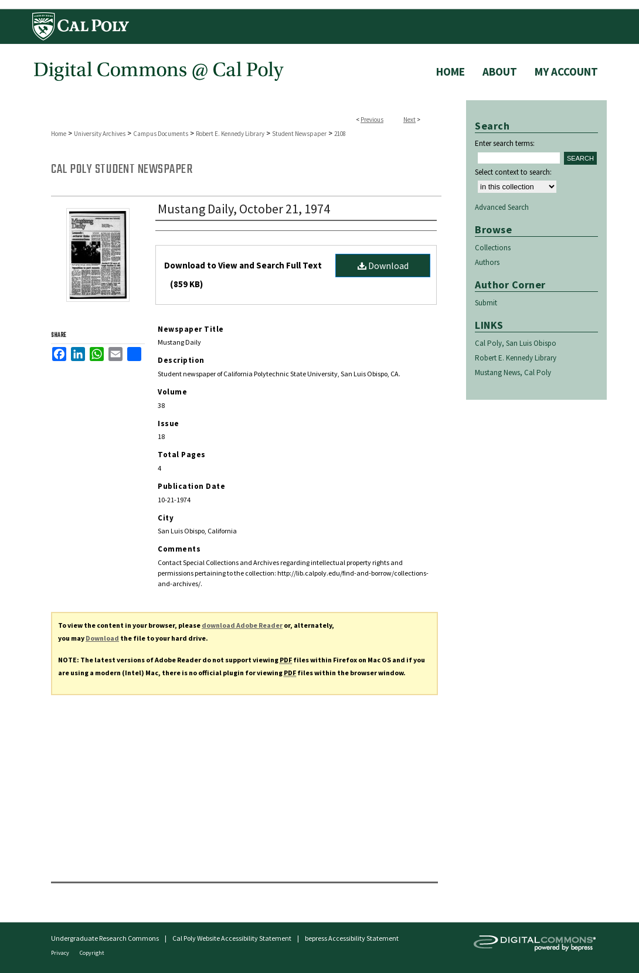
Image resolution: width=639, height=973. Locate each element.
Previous (372, 119)
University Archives (99, 134)
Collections (493, 248)
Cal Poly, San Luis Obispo (515, 343)
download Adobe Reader (242, 625)
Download (383, 265)
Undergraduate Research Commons (105, 938)
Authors (487, 262)
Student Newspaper (299, 134)
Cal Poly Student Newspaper (121, 169)
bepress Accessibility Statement (352, 938)
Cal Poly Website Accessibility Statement (231, 938)
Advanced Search (502, 207)
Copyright (92, 953)
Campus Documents (160, 134)
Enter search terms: (505, 143)
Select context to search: (513, 172)
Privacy (60, 953)
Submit (486, 303)
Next (409, 119)
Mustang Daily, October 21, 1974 (244, 208)
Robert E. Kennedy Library (230, 134)
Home (58, 134)
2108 (340, 134)
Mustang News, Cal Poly (513, 372)
